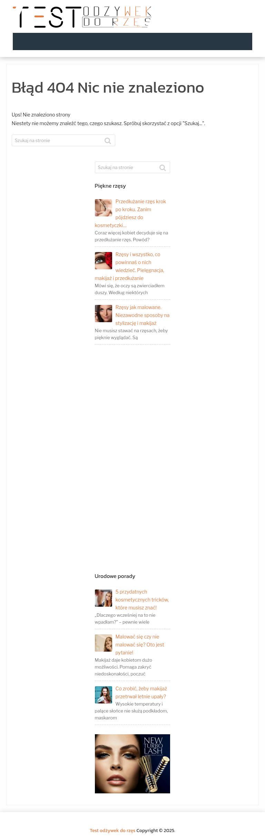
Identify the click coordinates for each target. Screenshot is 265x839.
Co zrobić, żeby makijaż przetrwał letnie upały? (131, 693)
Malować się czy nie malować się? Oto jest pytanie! (129, 644)
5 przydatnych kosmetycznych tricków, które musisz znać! (132, 599)
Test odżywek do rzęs (112, 830)
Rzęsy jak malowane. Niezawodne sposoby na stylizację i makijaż (132, 315)
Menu (243, 41)
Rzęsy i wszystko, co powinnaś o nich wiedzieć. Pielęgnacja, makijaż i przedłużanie (129, 266)
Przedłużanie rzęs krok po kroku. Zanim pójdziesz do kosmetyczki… (130, 213)
